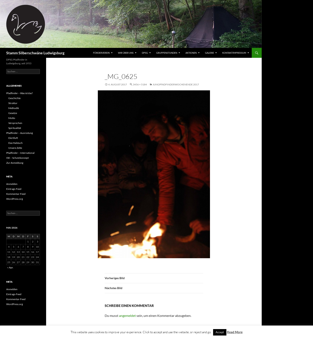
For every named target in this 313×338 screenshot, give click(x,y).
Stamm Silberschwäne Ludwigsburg (35, 53)
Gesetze (12, 113)
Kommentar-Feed (16, 193)
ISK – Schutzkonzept (17, 157)
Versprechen (15, 123)
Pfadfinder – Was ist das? (19, 93)
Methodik (13, 108)
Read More (235, 332)
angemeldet (127, 315)
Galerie (209, 52)
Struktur (12, 103)
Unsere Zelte (15, 147)
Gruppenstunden (166, 52)
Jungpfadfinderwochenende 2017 (176, 84)
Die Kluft (13, 137)
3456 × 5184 (140, 84)
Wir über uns (126, 52)
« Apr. (10, 267)
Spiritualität (14, 128)
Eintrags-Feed (13, 188)
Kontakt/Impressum (234, 52)
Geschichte (14, 98)
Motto (11, 118)
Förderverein (101, 52)
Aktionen (191, 52)
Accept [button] (220, 332)
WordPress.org (14, 198)
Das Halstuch (15, 142)
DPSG (145, 52)
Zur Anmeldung (14, 162)
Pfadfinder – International (20, 152)
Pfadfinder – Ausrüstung (19, 132)
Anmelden (11, 183)
